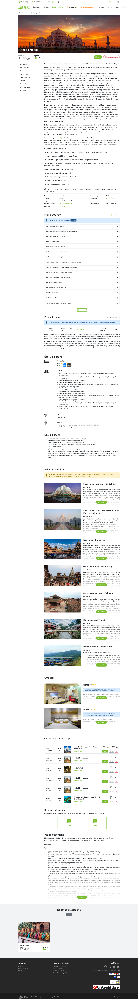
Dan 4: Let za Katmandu (82, 241)
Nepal (65, 206)
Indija (35, 13)
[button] (24, 2)
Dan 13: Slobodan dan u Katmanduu (82, 287)
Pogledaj (105, 749)
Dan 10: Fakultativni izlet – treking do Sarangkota (82, 272)
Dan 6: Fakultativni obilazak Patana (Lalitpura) (82, 252)
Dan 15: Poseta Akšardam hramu (82, 298)
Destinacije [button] (37, 7)
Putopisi (110, 7)
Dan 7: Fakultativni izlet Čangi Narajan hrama (82, 257)
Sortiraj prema (112, 317)
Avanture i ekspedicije (65, 203)
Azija (31, 13)
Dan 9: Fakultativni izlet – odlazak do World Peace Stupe (82, 267)
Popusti (46, 7)
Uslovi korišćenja (58, 966)
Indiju (61, 138)
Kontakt (20, 969)
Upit (97, 57)
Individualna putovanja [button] (88, 7)
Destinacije (25, 13)
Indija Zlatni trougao (81, 756)
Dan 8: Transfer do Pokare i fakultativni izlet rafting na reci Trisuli (82, 262)
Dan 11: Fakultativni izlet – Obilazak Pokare (82, 277)
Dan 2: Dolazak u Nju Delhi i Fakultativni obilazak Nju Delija (82, 231)
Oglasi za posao (23, 966)
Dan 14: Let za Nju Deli (82, 292)
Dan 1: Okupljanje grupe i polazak (82, 226)
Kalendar (103, 7)
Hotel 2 (59, 365)
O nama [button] (119, 7)
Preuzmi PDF (82, 310)
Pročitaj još (101, 500)
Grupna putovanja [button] (58, 7)
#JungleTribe (97, 968)
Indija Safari (78, 766)
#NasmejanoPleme (115, 968)
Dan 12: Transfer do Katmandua (82, 282)
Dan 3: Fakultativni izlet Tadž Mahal (82, 236)
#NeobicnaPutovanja (105, 968)
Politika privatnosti (58, 969)
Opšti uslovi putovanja (59, 964)
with (117, 995)
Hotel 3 (59, 363)
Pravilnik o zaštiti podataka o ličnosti (63, 971)
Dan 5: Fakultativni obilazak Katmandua (82, 246)
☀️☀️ (73, 7)
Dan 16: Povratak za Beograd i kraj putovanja (82, 303)
